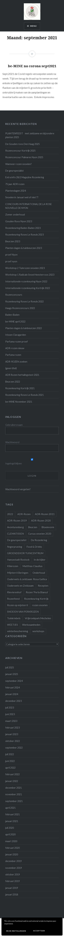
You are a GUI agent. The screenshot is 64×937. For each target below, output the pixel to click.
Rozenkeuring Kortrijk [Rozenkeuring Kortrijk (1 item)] (36, 598)
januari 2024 (11, 694)
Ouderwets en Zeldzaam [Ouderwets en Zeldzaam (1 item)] (20, 585)
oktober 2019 (12, 874)
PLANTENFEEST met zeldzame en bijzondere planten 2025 (29, 135)
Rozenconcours (13, 294)
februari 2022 (12, 774)
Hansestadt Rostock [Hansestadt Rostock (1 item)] (18, 559)
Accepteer (39, 931)
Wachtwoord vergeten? (18, 489)
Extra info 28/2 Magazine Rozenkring (24, 177)
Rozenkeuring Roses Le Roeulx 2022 (24, 301)
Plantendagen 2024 (15, 190)
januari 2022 (11, 781)
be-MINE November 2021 (18, 401)
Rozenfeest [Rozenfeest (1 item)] (13, 598)
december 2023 (13, 701)
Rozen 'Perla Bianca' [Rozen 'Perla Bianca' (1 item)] (37, 592)
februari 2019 (12, 881)
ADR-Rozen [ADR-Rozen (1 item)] (24, 514)
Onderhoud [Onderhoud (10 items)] (39, 572)
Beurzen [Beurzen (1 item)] (32, 527)
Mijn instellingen (16, 931)
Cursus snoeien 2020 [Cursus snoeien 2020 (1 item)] (39, 533)
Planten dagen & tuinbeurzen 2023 (23, 248)
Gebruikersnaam (14, 424)
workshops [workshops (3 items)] (38, 631)
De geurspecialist (14, 170)
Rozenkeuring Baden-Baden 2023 (23, 228)
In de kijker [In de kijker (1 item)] (39, 559)
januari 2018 (11, 894)
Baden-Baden (12, 314)
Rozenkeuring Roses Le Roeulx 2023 (24, 234)
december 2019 (13, 861)
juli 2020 (9, 827)
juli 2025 (9, 667)
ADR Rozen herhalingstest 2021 (22, 374)
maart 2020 (11, 841)
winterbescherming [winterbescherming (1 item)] (17, 631)
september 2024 (14, 680)
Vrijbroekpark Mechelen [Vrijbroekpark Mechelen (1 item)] (38, 618)
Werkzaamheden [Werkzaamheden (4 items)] (31, 624)
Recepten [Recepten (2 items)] (43, 585)
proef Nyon (11, 254)
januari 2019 (11, 887)
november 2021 (13, 794)
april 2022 (10, 767)
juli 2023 (9, 707)
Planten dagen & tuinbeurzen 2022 (23, 328)
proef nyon (11, 261)
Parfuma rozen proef (16, 341)
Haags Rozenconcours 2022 (20, 308)
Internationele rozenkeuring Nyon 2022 (26, 281)
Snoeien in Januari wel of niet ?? (21, 197)
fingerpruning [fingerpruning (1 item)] (14, 546)
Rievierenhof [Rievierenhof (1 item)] (14, 592)
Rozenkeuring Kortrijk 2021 (20, 388)
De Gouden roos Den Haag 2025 (22, 144)
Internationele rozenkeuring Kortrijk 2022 (27, 288)
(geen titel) (11, 368)
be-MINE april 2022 (15, 321)
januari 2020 (11, 854)
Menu (33, 26)
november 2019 (13, 867)
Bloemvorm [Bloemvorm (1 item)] (48, 527)
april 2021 (10, 807)
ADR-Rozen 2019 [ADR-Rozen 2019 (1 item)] (17, 520)
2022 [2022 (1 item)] (10, 514)
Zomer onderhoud (15, 214)
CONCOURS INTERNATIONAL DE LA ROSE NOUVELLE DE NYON (28, 206)
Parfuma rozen (13, 354)
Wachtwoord (12, 442)
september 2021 (14, 801)
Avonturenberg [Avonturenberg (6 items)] (15, 527)
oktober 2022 (12, 741)
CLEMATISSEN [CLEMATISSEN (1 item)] (15, 533)
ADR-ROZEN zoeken (16, 361)
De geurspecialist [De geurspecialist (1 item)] (16, 540)
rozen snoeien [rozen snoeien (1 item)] (40, 605)
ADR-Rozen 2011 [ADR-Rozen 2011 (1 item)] (45, 514)
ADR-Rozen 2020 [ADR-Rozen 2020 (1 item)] (41, 520)
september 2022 (14, 747)
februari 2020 (12, 847)
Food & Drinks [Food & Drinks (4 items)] (34, 546)
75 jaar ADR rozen (14, 184)
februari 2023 (12, 727)
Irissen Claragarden (15, 334)
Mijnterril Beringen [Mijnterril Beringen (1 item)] (17, 572)
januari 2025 (11, 674)
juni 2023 (10, 714)
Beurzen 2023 (12, 241)
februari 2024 (12, 687)
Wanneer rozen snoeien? (18, 164)
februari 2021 (12, 814)
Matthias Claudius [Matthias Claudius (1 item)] (32, 566)
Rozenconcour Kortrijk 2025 (20, 150)
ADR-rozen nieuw (14, 348)
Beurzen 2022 (12, 381)
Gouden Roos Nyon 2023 (18, 221)
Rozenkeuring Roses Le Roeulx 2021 (24, 394)
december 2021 (13, 787)
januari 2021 (11, 821)
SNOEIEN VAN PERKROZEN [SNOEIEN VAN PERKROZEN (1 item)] (23, 611)
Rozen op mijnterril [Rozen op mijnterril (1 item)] (17, 605)
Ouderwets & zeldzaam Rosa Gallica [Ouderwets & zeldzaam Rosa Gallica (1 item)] (27, 579)
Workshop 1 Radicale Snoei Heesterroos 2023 (29, 274)
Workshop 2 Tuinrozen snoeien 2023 (25, 268)
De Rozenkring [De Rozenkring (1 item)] (39, 540)
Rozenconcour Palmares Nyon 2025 (24, 157)
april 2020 (10, 834)
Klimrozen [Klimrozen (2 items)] (12, 566)
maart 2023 (11, 721)
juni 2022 (10, 761)
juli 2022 (9, 754)
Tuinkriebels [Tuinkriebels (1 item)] (14, 618)
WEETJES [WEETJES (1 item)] (12, 624)
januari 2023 (11, 734)
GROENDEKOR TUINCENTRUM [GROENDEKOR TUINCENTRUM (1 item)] (25, 553)
